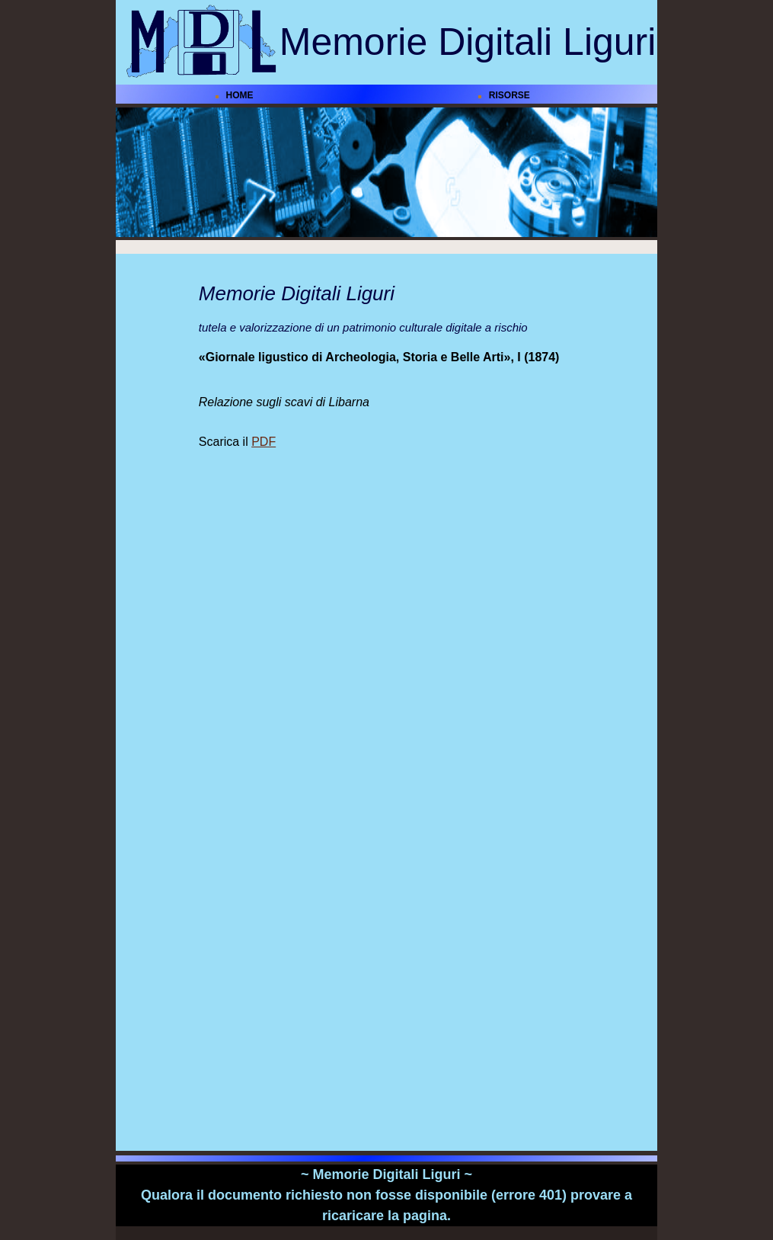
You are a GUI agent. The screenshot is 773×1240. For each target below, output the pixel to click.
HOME (240, 95)
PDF (263, 441)
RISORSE (509, 95)
